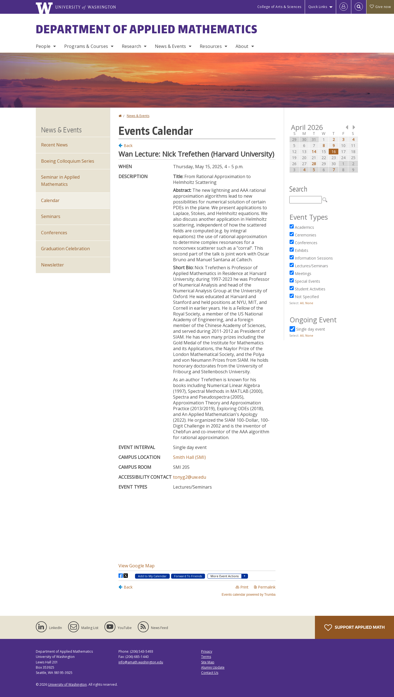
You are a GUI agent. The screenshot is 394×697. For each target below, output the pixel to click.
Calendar (50, 200)
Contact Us (209, 672)
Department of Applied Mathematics (147, 29)
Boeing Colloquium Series (67, 161)
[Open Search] (358, 7)
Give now (380, 6)
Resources (211, 46)
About (242, 46)
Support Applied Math (354, 627)
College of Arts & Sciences (279, 6)
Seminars (50, 216)
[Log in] (343, 7)
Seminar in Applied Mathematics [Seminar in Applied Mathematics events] (60, 180)
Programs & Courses (86, 46)
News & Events (170, 46)
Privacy (206, 651)
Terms (206, 656)
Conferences (54, 233)
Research (131, 46)
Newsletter (52, 265)
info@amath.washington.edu (140, 662)
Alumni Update (213, 667)
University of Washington (67, 684)
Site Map (207, 662)
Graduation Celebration (65, 249)
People (43, 46)
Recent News (54, 145)
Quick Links (317, 6)
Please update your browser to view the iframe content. (197, 369)
